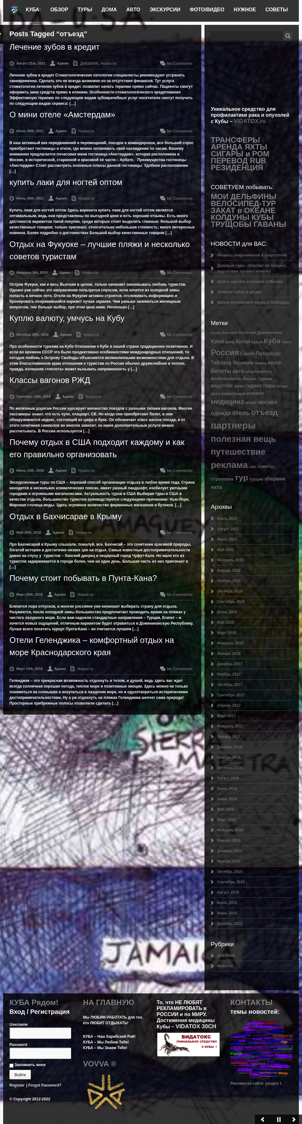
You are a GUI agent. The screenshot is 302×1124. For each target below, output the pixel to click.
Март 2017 (226, 716)
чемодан (242, 1055)
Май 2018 (225, 622)
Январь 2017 (229, 736)
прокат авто (288, 1046)
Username (18, 1024)
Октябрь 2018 (229, 591)
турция (256, 479)
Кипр (230, 342)
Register (17, 1085)
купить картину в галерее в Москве (250, 281)
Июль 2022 (227, 518)
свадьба (235, 1048)
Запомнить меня (27, 1065)
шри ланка (276, 1055)
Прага (286, 342)
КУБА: (33, 9)
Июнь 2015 (227, 913)
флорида (263, 1026)
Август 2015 (228, 892)
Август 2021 (228, 529)
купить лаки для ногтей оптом (65, 182)
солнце (245, 1069)
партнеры (233, 425)
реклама (229, 465)
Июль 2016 (227, 788)
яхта (216, 487)
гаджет (254, 385)
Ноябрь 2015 (229, 861)
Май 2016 (225, 809)
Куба (272, 341)
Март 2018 (226, 633)
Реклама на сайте (246, 1083)
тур (241, 477)
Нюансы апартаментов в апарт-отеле (252, 255)
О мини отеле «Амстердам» (62, 114)
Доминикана (269, 332)
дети (215, 393)
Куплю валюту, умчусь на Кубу (67, 318)
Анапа (216, 332)
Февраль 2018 (230, 643)
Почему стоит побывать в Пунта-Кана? (83, 578)
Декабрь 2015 (229, 851)
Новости (108, 63)
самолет (238, 1037)
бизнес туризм (257, 378)
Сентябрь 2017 (231, 695)
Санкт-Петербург (260, 353)
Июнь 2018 (227, 612)
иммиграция (233, 393)
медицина (227, 402)
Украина (243, 363)
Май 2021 (225, 550)
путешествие (238, 452)
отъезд (264, 412)
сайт (252, 467)
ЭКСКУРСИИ (165, 9)
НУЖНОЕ (245, 9)
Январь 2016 (229, 840)
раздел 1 (274, 1083)
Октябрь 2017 (229, 685)
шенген (266, 1066)
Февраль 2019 (230, 560)
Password (18, 1045)
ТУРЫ (85, 9)
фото (250, 1030)
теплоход (279, 1066)
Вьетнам (247, 332)
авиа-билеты (256, 1032)
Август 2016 (228, 778)
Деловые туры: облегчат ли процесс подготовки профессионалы (251, 268)
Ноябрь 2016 (229, 757)
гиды (269, 385)
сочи (256, 1074)
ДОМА (109, 9)
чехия (251, 1065)
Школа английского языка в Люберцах (253, 302)
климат (255, 393)
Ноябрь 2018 (229, 581)
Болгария (230, 332)
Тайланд (221, 362)
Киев (217, 341)
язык (257, 1039)
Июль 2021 (227, 539)
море (251, 402)
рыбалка (256, 1023)
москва (267, 402)
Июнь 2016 (227, 799)
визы (239, 386)
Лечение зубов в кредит (54, 47)
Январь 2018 (229, 653)
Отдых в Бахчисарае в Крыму (65, 516)
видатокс (222, 385)
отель (241, 412)
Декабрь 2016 (229, 747)
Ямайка (260, 363)
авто (238, 371)
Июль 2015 (227, 903)
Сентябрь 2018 (231, 601)
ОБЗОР (59, 9)
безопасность (226, 378)
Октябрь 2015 (229, 871)
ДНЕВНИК (89, 63)
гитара (282, 386)
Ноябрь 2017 (229, 674)
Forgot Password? (44, 1085)
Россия (225, 352)
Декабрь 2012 (229, 923)
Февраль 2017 (230, 726)
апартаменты (258, 371)
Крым (257, 342)
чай (242, 1041)
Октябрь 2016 (229, 768)
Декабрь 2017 (229, 664)
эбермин (274, 478)
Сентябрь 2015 (231, 882)
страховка (222, 478)
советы (265, 466)
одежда (221, 413)
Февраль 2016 (230, 830)
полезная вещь (243, 439)
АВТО (133, 9)
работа (277, 1028)
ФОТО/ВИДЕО (207, 9)
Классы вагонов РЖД (49, 380)
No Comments (180, 63)
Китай (243, 341)
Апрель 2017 (229, 705)
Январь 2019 (229, 570)
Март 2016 (226, 820)
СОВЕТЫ (277, 9)
